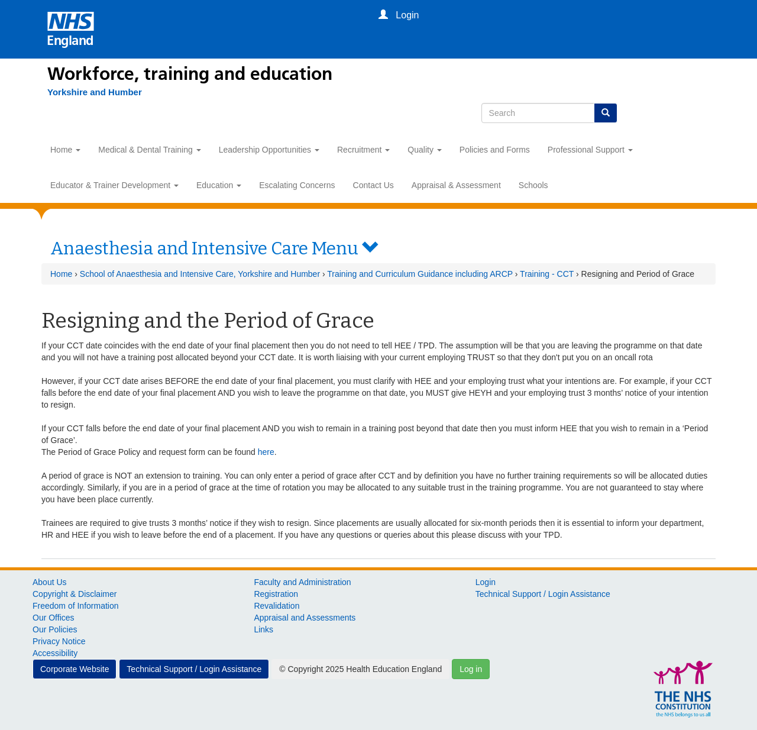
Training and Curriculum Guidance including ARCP (420, 274)
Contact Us (373, 185)
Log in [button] (471, 669)
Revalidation (276, 606)
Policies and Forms (495, 149)
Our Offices (54, 617)
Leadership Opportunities (269, 149)
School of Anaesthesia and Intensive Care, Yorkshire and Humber (200, 274)
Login (485, 582)
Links (263, 629)
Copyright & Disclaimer (75, 594)
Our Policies (55, 629)
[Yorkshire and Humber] (94, 92)
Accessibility (55, 653)
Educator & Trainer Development (114, 185)
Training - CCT (547, 274)
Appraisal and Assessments (304, 617)
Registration (276, 594)
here (266, 452)
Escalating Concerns (297, 185)
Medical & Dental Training (149, 149)
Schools (533, 185)
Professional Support (590, 149)
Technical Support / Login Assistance (542, 594)
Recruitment (363, 149)
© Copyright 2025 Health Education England (360, 669)
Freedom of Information (76, 606)
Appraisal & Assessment (456, 185)
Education (218, 185)
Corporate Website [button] (74, 669)
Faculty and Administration (302, 582)
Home (65, 149)
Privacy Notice (59, 641)
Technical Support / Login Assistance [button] (194, 669)
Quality (424, 149)
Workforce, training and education (189, 74)
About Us (50, 582)
